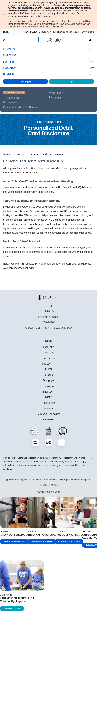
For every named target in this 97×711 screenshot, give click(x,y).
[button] (6, 40)
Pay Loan (48, 363)
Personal (48, 375)
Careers (48, 408)
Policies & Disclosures (48, 414)
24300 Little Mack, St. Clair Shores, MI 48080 (48, 328)
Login (71, 81)
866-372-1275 (48, 311)
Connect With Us (12, 608)
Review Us (48, 419)
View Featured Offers (14, 541)
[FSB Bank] (48, 39)
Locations (48, 347)
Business (49, 386)
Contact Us (49, 358)
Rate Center (48, 402)
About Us (48, 352)
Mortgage (48, 380)
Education (48, 391)
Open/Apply (25, 81)
